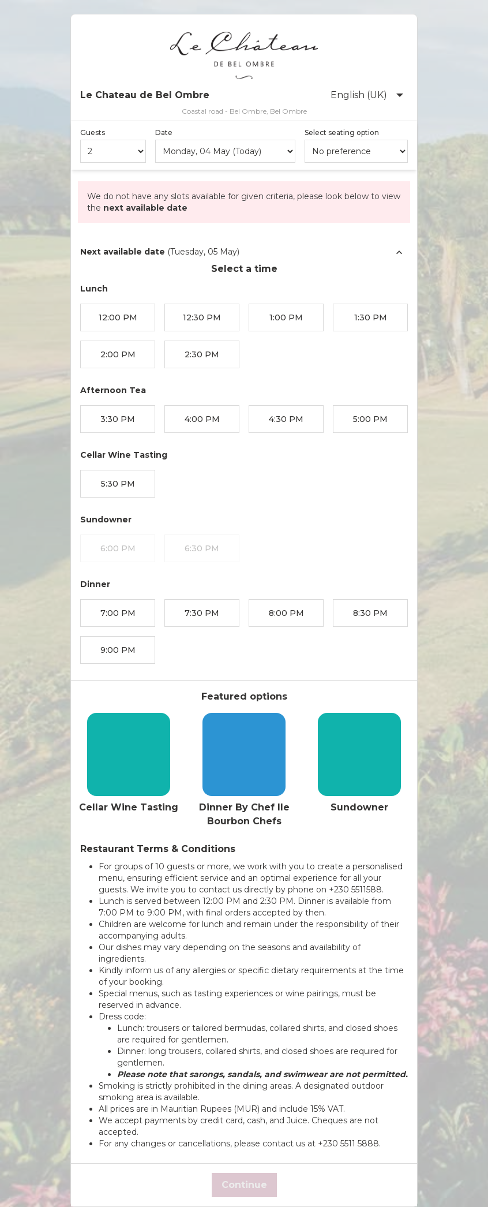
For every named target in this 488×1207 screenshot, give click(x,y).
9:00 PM (118, 650)
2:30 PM (202, 354)
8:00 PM (286, 613)
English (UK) (367, 94)
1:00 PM (286, 317)
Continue (244, 1184)
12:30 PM (202, 317)
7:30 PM (202, 613)
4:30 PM (286, 419)
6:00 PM (118, 548)
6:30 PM (202, 548)
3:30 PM (117, 419)
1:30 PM (370, 317)
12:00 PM (118, 317)
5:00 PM (370, 419)
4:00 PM (202, 419)
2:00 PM (118, 354)
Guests (92, 132)
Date (163, 132)
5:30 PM (118, 484)
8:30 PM (370, 613)
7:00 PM (118, 613)
